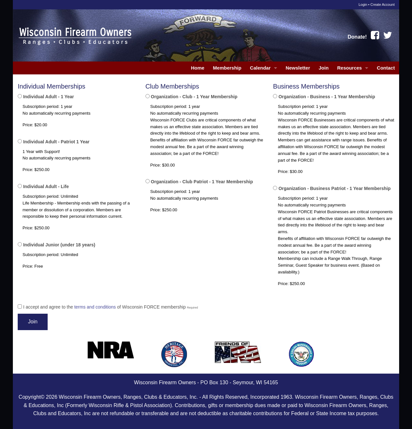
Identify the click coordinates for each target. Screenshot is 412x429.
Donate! (357, 37)
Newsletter (298, 68)
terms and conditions (95, 307)
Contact (386, 68)
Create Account (382, 4)
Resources (349, 68)
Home (197, 68)
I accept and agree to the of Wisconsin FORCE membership (108, 307)
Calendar (260, 68)
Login (363, 4)
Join (324, 68)
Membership (227, 68)
